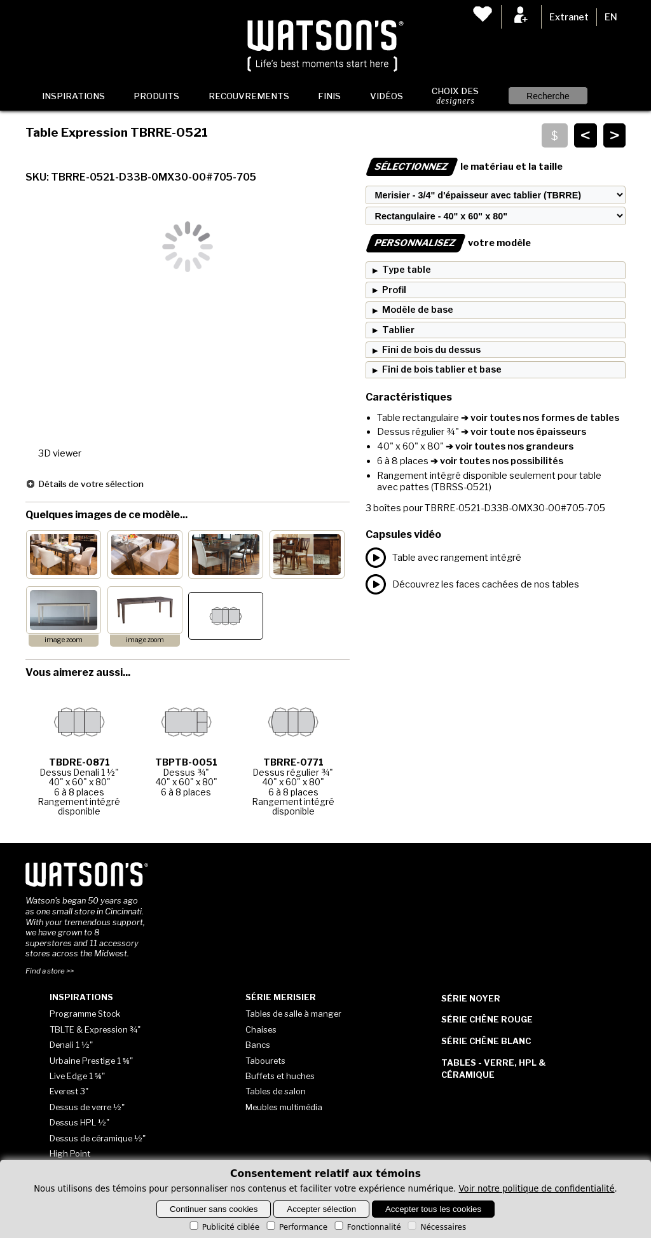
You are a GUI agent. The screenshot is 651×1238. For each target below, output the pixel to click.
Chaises (261, 1029)
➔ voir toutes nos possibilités (495, 461)
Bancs (257, 1045)
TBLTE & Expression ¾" (95, 1029)
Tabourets (265, 1061)
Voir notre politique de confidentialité (537, 1188)
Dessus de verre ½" (87, 1107)
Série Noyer (470, 998)
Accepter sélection (321, 1209)
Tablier (398, 330)
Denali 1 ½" (71, 1045)
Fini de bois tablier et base (442, 369)
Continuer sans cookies (214, 1209)
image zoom (64, 640)
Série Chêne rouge (487, 1019)
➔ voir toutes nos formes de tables (539, 417)
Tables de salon (275, 1091)
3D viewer (59, 453)
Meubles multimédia (283, 1107)
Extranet (569, 17)
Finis (329, 96)
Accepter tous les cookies (433, 1209)
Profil (394, 290)
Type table (406, 269)
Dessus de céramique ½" (98, 1138)
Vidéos (386, 96)
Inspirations (73, 96)
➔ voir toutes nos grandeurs (508, 446)
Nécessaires (436, 1227)
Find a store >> (49, 970)
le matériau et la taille (464, 166)
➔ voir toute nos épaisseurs (522, 431)
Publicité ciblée (223, 1227)
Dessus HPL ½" (79, 1122)
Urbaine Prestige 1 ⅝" (91, 1061)
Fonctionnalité (366, 1227)
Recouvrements (249, 96)
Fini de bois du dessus (431, 349)
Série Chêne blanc (486, 1041)
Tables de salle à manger (293, 1013)
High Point (70, 1153)
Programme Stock (85, 1013)
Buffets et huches (280, 1076)
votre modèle (448, 243)
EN (611, 17)
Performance (295, 1227)
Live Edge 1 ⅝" (77, 1076)
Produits (156, 96)
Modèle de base (417, 309)
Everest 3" (69, 1091)
